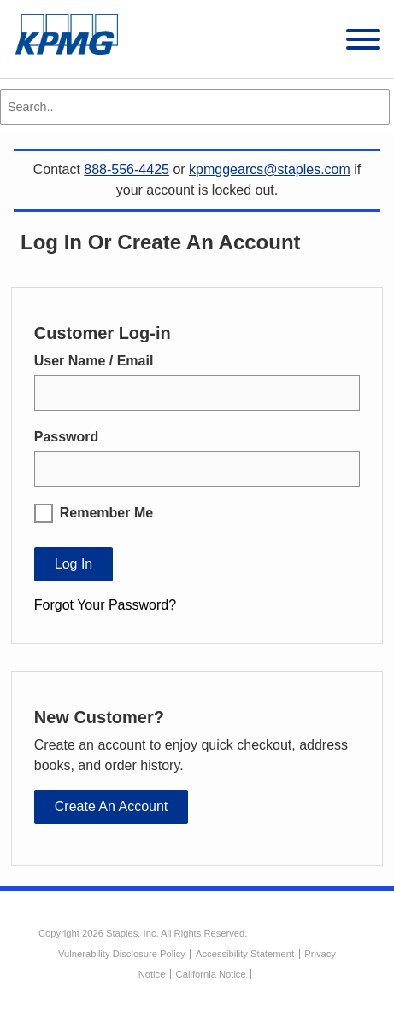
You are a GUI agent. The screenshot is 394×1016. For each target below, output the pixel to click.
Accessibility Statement (245, 954)
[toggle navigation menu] (363, 42)
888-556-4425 (126, 169)
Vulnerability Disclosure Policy (121, 954)
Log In (73, 564)
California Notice (211, 974)
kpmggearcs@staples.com (269, 169)
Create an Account (111, 806)
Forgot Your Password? (105, 605)
